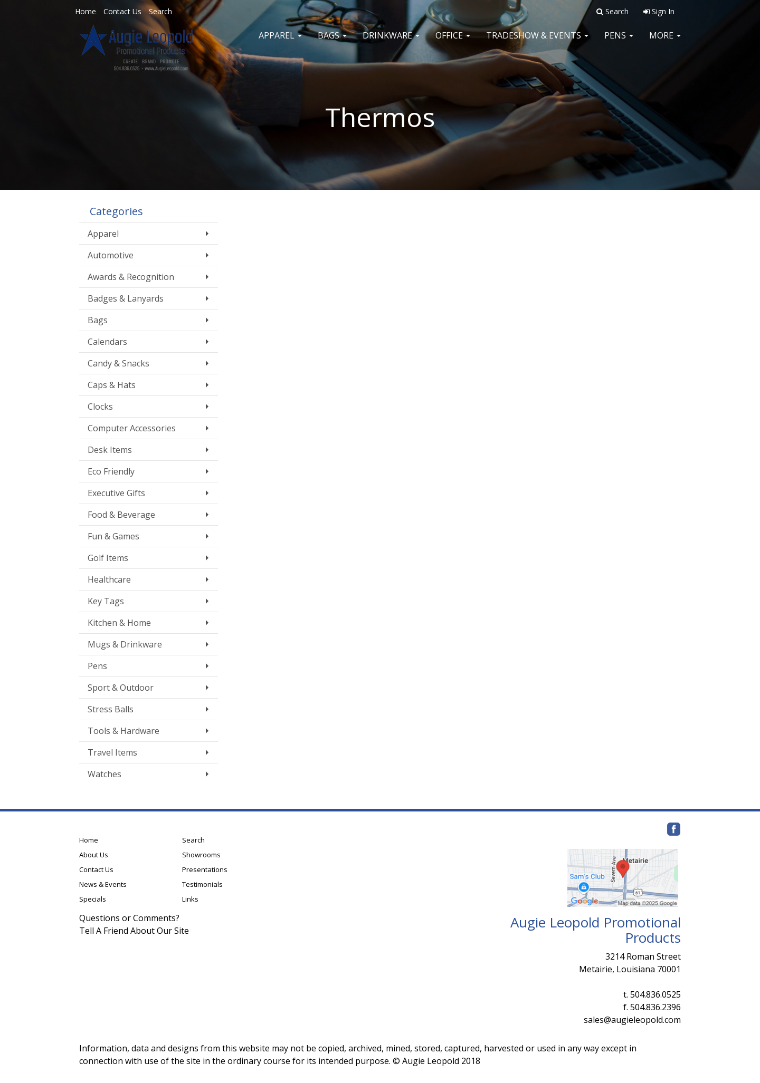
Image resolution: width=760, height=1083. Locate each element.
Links (190, 899)
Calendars (107, 341)
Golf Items (108, 558)
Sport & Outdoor (121, 687)
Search (160, 11)
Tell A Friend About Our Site (134, 930)
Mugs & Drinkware (125, 644)
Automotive (111, 255)
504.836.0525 (655, 994)
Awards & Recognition (131, 277)
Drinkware (391, 42)
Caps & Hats (112, 385)
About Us (93, 854)
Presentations (204, 869)
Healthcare (109, 579)
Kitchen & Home (119, 622)
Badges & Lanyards (126, 298)
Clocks (100, 406)
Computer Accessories (132, 428)
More (665, 42)
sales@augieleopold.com (632, 1020)
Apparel (280, 42)
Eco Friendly (111, 471)
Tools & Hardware (123, 731)
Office (452, 42)
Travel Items (112, 752)
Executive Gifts (116, 493)
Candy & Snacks (118, 363)
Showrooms (201, 854)
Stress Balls (111, 709)
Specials (92, 899)
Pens (618, 42)
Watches (104, 774)
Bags (332, 42)
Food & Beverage (121, 514)
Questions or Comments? (129, 918)
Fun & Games (113, 536)
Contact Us (122, 11)
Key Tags (106, 601)
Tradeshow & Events (537, 42)
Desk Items (110, 450)
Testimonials (202, 884)
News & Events (103, 884)
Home (85, 11)
